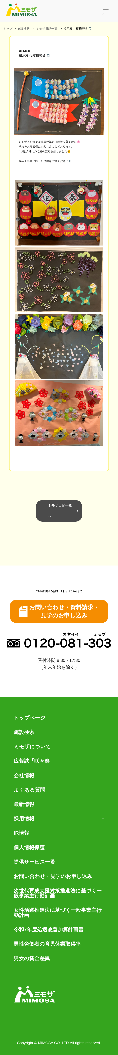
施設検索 (23, 28)
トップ (7, 28)
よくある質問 (29, 790)
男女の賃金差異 (32, 958)
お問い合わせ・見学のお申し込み (53, 876)
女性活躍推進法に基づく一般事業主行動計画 (58, 913)
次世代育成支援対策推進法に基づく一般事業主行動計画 (58, 893)
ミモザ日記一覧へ (60, 511)
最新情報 (24, 804)
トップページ (29, 717)
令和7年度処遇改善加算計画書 (48, 929)
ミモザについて (32, 746)
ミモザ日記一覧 (47, 28)
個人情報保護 (29, 847)
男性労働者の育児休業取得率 (47, 944)
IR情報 (21, 833)
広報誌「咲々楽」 (34, 761)
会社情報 (24, 775)
